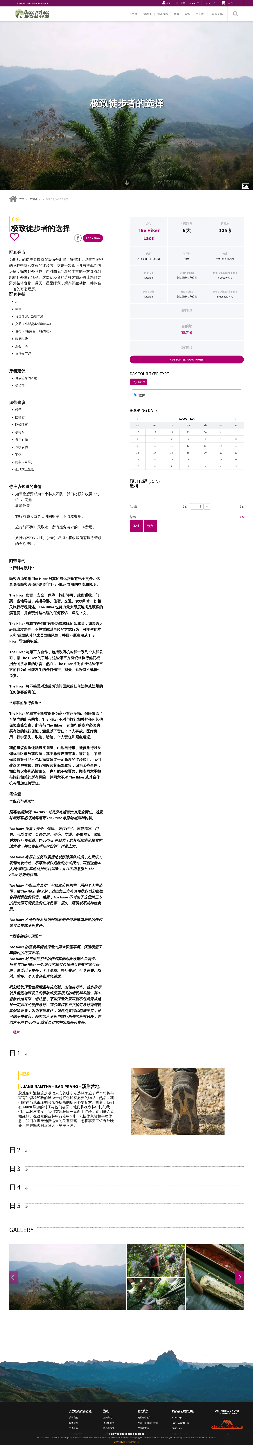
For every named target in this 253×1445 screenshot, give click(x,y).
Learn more (133, 1441)
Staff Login (177, 1386)
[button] (187, 3)
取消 (136, 483)
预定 (150, 483)
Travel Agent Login (180, 1380)
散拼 (141, 353)
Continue (119, 1441)
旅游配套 (35, 157)
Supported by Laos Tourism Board (32, 3)
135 (223, 188)
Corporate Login (179, 1391)
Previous (13, 1235)
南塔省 (186, 290)
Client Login (177, 1375)
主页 (21, 157)
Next (239, 1235)
